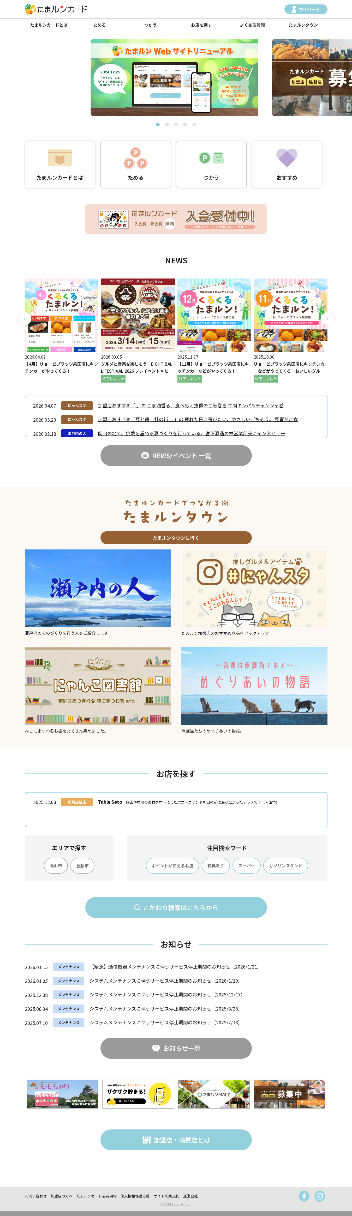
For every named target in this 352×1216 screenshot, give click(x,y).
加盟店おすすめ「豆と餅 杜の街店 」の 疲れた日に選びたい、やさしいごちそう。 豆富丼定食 (198, 419)
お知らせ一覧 (182, 1047)
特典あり (215, 865)
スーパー (246, 865)
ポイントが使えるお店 (172, 865)
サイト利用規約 (166, 1196)
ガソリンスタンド (285, 865)
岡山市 (56, 865)
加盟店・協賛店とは (182, 1139)
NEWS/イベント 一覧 (181, 455)
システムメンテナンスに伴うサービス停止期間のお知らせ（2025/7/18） (166, 1022)
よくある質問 (252, 25)
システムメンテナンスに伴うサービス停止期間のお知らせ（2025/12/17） (167, 994)
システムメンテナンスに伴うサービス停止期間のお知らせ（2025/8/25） (166, 1008)
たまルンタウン (303, 25)
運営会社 (190, 1196)
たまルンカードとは (49, 25)
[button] (158, 124)
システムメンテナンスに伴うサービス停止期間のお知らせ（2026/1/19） (166, 980)
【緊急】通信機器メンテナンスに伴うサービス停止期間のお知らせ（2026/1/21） (176, 966)
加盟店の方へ (62, 1196)
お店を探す (201, 25)
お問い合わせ (36, 1196)
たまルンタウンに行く (176, 537)
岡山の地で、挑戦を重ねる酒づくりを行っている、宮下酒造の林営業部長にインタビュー (191, 433)
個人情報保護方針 (135, 1196)
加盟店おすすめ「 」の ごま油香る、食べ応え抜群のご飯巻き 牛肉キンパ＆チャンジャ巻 (191, 405)
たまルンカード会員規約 (96, 1196)
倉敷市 (82, 865)
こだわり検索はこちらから (180, 907)
